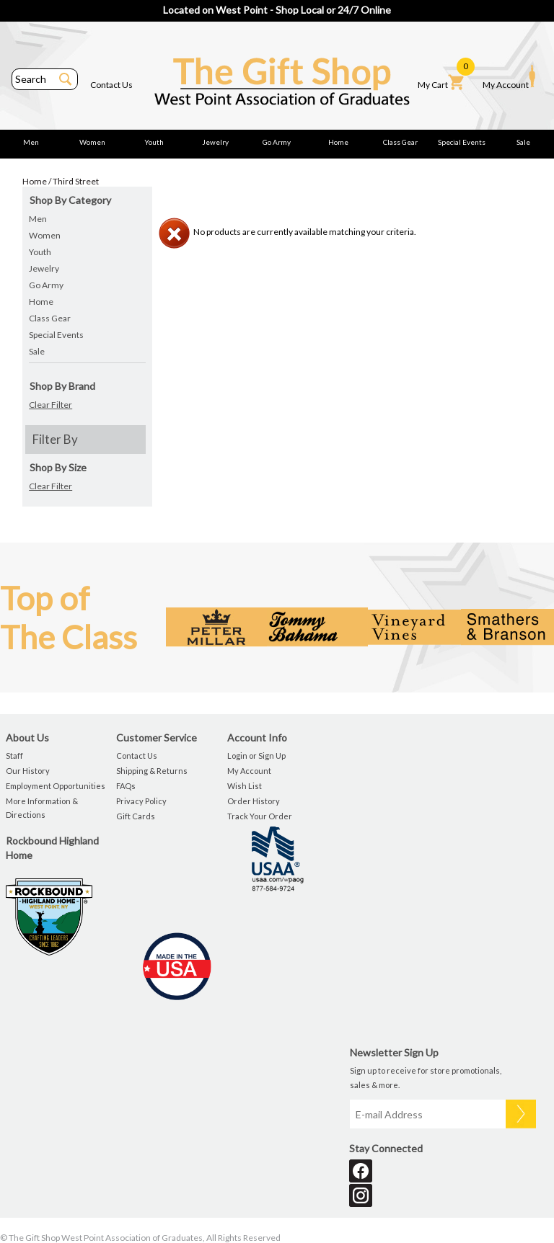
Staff (14, 755)
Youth (154, 142)
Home (338, 142)
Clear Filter (50, 404)
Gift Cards (135, 816)
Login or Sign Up (256, 755)
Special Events (461, 142)
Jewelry (215, 142)
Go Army (277, 142)
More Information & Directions (42, 807)
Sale (523, 142)
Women (92, 142)
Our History (28, 770)
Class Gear (400, 142)
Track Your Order (259, 816)
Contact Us (111, 84)
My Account (509, 77)
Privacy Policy (141, 801)
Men (31, 142)
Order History (253, 801)
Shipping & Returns (152, 770)
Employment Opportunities (55, 785)
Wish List (244, 785)
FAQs (126, 785)
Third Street (76, 181)
